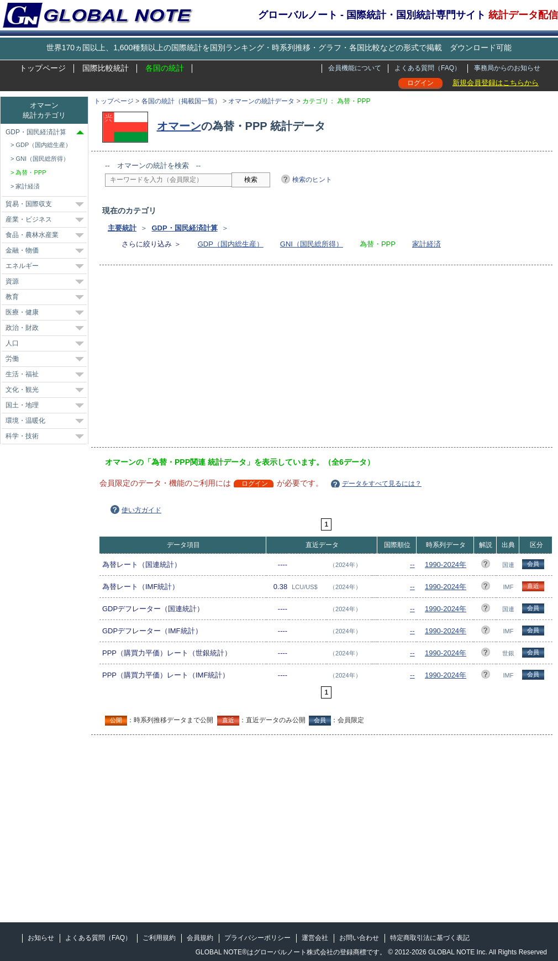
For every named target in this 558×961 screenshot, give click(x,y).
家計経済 (426, 244)
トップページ (42, 68)
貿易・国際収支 (29, 204)
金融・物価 (22, 250)
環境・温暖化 (25, 420)
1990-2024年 (445, 564)
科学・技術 (22, 436)
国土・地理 (22, 405)
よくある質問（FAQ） (427, 68)
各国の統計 (164, 68)
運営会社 (315, 938)
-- (412, 564)
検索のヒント (312, 179)
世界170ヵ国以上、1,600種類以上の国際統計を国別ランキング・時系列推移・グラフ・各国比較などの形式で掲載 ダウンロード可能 (279, 47)
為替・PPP (30, 172)
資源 (12, 281)
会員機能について (354, 68)
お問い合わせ (359, 938)
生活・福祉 (22, 374)
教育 (12, 297)
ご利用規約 (159, 938)
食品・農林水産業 (32, 235)
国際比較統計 (105, 68)
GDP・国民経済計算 (184, 228)
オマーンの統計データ (261, 101)
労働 (12, 359)
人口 (12, 343)
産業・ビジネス (29, 219)
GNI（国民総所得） (311, 244)
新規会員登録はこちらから (495, 82)
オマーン (179, 126)
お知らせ (41, 938)
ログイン (420, 83)
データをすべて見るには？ (382, 483)
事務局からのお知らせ (507, 68)
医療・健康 (22, 312)
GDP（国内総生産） (231, 244)
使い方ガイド (141, 510)
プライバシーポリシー (257, 938)
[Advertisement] (264, 359)
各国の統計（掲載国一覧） (181, 101)
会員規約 (200, 938)
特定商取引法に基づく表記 (430, 938)
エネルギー (22, 266)
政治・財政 (22, 328)
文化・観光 (22, 389)
